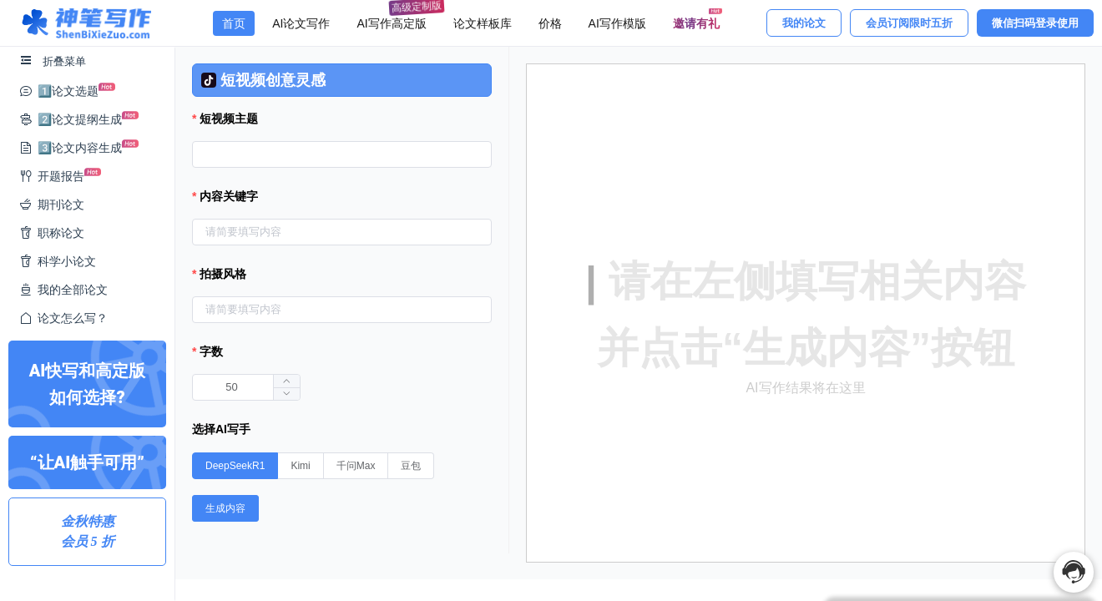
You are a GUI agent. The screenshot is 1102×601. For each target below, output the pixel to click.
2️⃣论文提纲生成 (79, 116)
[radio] (235, 465)
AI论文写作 (301, 23)
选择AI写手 (221, 429)
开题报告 (60, 173)
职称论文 (51, 233)
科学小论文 (57, 261)
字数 (211, 351)
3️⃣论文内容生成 (79, 144)
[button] (286, 393)
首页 (233, 23)
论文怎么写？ (63, 318)
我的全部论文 (63, 289)
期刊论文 (51, 204)
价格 (550, 23)
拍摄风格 (223, 273)
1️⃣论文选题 (67, 88)
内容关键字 (229, 196)
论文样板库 (482, 23)
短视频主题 (229, 118)
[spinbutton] (246, 387)
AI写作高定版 (395, 20)
